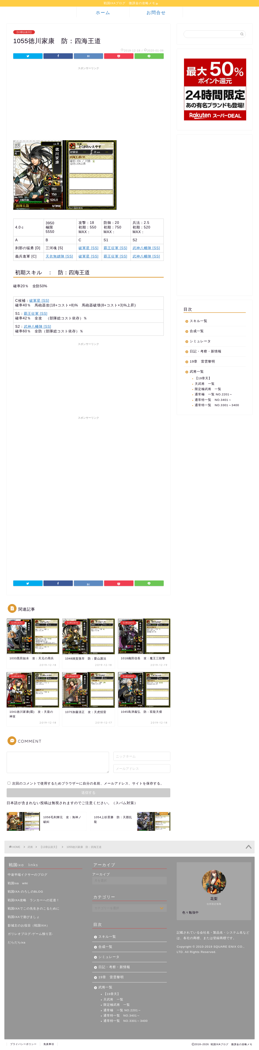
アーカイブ (101, 875)
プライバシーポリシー (23, 1044)
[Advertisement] (88, 103)
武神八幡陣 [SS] (146, 249)
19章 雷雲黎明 (202, 362)
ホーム (103, 13)
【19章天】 (203, 379)
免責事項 (48, 1044)
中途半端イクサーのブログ (27, 875)
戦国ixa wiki (18, 884)
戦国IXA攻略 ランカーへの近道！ (34, 901)
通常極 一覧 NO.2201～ (214, 395)
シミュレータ (200, 342)
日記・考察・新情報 (205, 352)
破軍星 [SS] (89, 249)
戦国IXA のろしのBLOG (25, 892)
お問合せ (156, 13)
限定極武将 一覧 (208, 389)
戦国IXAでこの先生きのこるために (34, 909)
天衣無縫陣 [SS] (59, 257)
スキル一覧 (198, 321)
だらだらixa (16, 943)
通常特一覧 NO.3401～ (213, 400)
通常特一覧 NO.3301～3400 (217, 405)
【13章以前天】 (24, 32)
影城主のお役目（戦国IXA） (29, 926)
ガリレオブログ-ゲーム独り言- (30, 934)
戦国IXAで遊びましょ (24, 917)
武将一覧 (197, 372)
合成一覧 (197, 331)
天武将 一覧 (205, 384)
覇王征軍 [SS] (116, 249)
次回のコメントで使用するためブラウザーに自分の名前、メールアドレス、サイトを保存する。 (88, 784)
